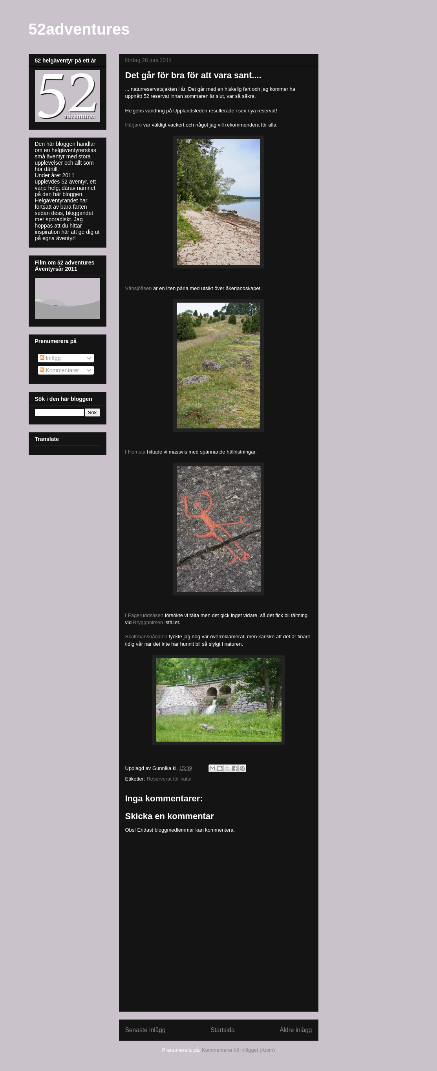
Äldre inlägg (296, 1030)
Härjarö (133, 125)
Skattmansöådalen (146, 636)
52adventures (79, 29)
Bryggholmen (148, 622)
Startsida (222, 1030)
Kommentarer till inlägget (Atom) (238, 1050)
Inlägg (50, 358)
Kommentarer (59, 370)
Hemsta (137, 452)
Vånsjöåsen (138, 288)
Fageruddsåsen (145, 615)
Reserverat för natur (169, 779)
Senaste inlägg (145, 1030)
